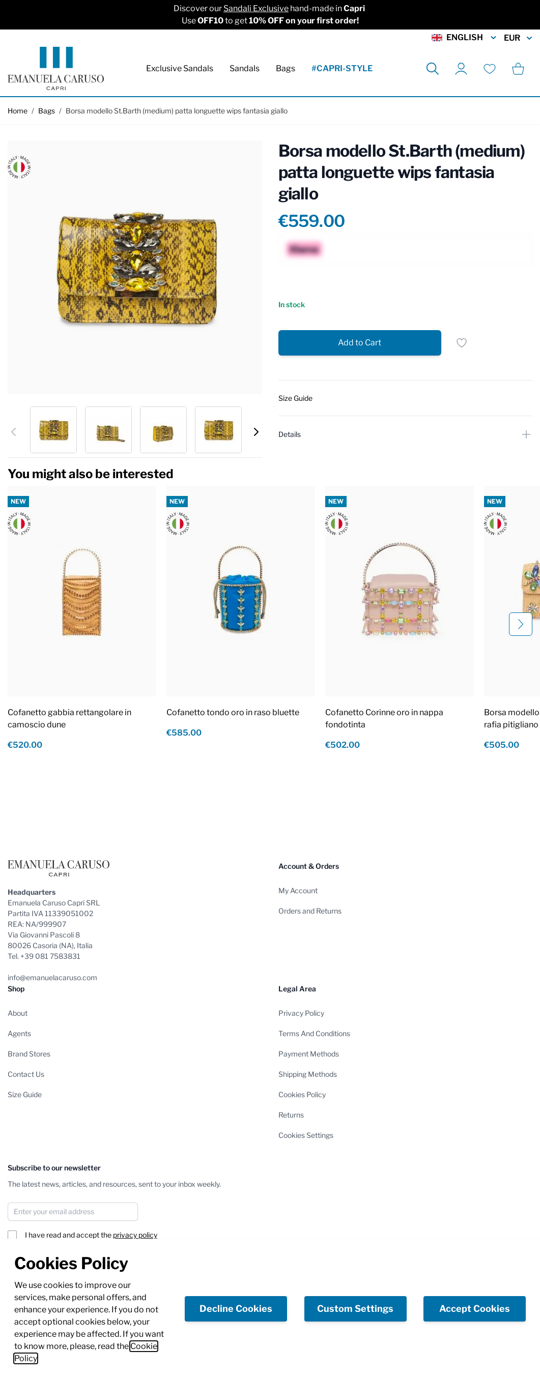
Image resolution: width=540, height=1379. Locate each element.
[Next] (256, 432)
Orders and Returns (310, 910)
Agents (19, 1033)
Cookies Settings (305, 1135)
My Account (298, 890)
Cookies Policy (302, 1094)
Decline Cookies (236, 1308)
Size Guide (25, 1094)
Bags (285, 68)
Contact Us (26, 1074)
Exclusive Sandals (179, 68)
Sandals (245, 68)
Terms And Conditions (314, 1033)
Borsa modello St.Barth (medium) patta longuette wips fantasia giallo (177, 110)
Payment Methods (308, 1053)
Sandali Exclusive (256, 8)
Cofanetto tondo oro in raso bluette (232, 712)
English (465, 38)
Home (17, 110)
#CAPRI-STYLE (342, 68)
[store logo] (56, 68)
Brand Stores (29, 1053)
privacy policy (135, 1234)
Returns (291, 1114)
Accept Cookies (474, 1308)
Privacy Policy (301, 1013)
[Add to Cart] (359, 343)
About (17, 1013)
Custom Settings (355, 1308)
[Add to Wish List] (461, 343)
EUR (518, 38)
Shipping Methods (307, 1074)
